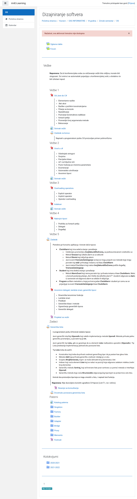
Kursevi (62, 21)
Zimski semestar (106, 21)
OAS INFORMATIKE (77, 21)
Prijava (131, 3)
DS (117, 21)
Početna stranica (49, 21)
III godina (92, 21)
